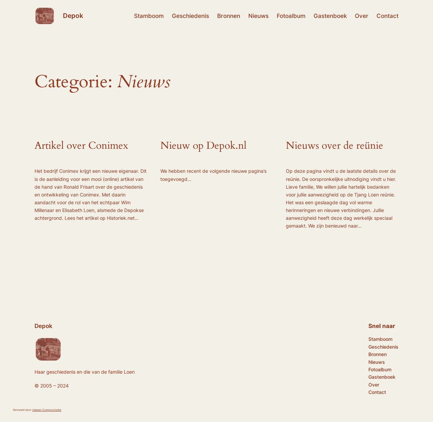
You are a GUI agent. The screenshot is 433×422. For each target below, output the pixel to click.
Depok (73, 15)
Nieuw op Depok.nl (203, 146)
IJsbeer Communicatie (46, 410)
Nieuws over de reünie (334, 146)
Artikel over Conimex (81, 146)
